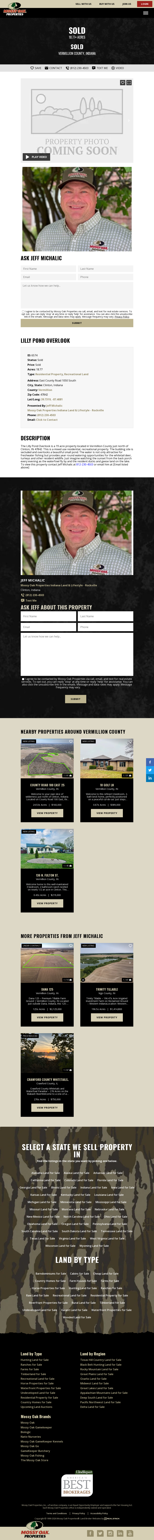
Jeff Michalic (54, 405)
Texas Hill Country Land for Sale (100, 1360)
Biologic (26, 1432)
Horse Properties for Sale (37, 1383)
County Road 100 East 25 (47, 785)
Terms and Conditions (56, 1513)
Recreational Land (76, 374)
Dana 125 (47, 989)
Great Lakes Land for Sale (96, 1388)
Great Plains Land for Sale (96, 1374)
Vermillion (45, 390)
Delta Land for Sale (92, 1407)
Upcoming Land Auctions (36, 1407)
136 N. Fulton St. (47, 875)
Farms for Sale (30, 1369)
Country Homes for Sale (36, 1402)
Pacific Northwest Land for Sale (100, 1402)
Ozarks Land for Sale (93, 1379)
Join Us (126, 3)
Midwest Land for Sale (94, 1383)
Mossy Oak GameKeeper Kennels (42, 1441)
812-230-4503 (84, 464)
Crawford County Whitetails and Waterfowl (47, 1079)
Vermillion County (71, 53)
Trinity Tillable (107, 989)
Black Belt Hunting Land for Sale (101, 1364)
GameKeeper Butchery (35, 1451)
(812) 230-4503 (46, 415)
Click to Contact (47, 420)
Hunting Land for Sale (35, 1360)
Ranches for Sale (31, 1364)
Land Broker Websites (90, 1518)
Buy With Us (106, 3)
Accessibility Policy (99, 1513)
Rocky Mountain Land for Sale (99, 1369)
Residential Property (49, 374)
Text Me (29, 601)
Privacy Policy (122, 316)
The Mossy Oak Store (34, 1460)
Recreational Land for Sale (37, 1379)
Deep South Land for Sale (96, 1397)
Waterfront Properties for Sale (41, 1388)
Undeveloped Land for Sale (38, 1393)
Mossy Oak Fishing (32, 1455)
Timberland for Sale (33, 1374)
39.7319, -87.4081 (52, 399)
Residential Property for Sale (39, 1397)
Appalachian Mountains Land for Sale (104, 1393)
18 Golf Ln (107, 785)
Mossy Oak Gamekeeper (36, 1427)
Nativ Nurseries (31, 1437)
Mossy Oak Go (30, 1446)
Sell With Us (83, 3)
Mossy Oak (28, 1422)
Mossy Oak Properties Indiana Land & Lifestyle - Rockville (65, 410)
